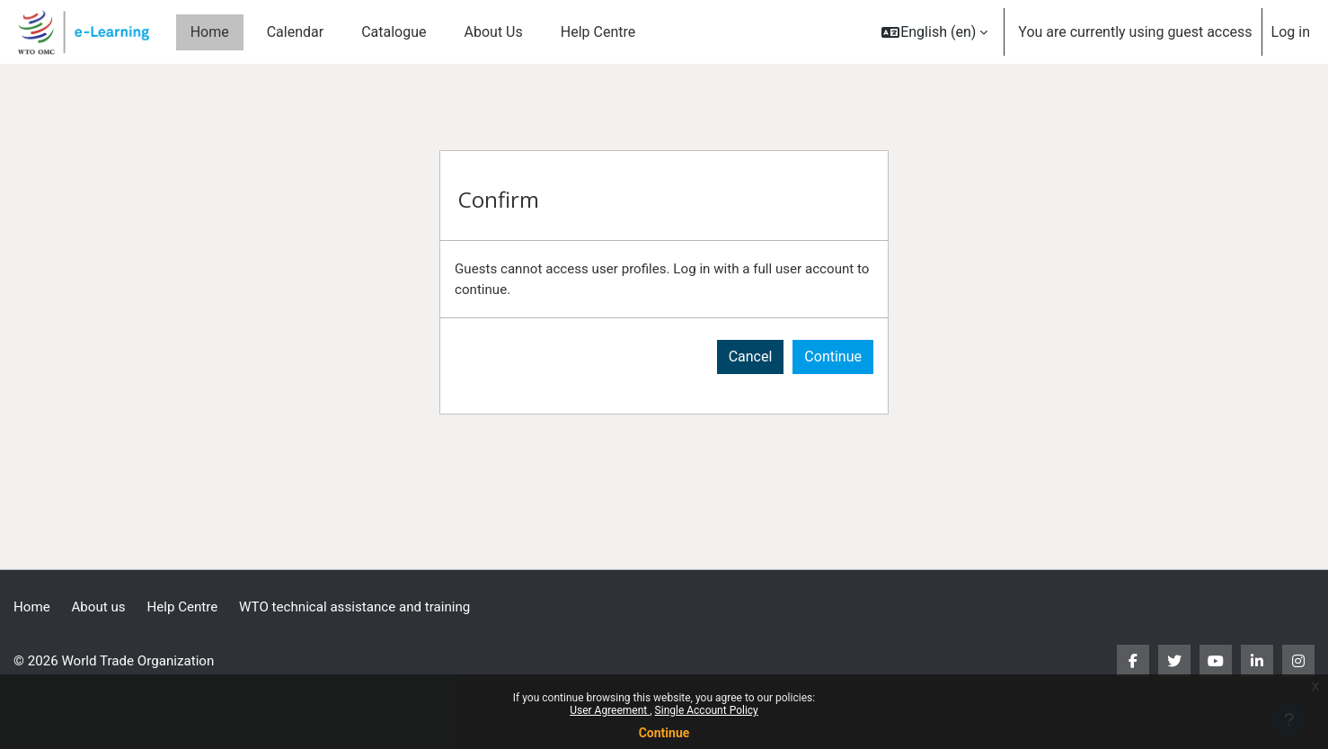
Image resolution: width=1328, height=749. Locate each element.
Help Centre (190, 606)
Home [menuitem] (209, 31)
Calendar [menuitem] (295, 31)
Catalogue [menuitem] (393, 31)
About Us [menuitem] (494, 31)
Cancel (751, 359)
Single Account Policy (706, 710)
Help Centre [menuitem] (598, 31)
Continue (664, 733)
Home (32, 606)
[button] (934, 32)
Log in (1290, 31)
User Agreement (610, 710)
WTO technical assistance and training (371, 606)
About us (102, 606)
